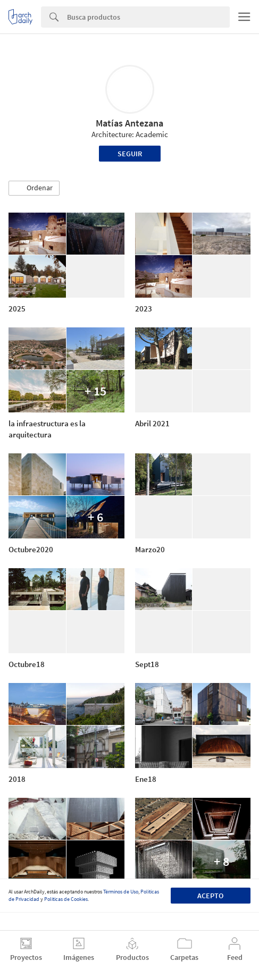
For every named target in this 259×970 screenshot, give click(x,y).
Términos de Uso (120, 891)
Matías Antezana (129, 123)
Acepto (210, 895)
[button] (34, 188)
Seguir (130, 153)
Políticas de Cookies (66, 899)
